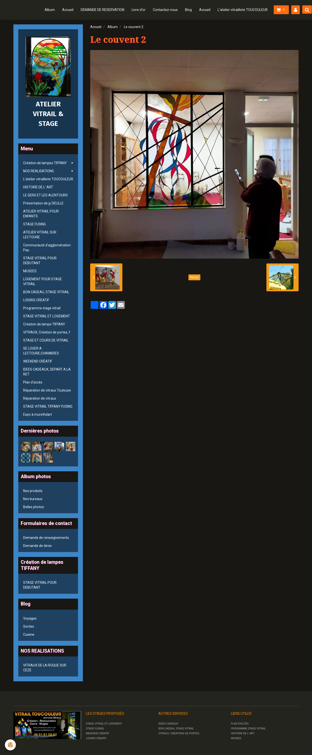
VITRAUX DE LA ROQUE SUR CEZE (44, 667)
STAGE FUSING (34, 224)
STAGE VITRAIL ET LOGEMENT (46, 316)
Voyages (30, 618)
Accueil (67, 10)
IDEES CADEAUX (168, 723)
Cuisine (28, 634)
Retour (194, 277)
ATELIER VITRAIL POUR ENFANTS (41, 213)
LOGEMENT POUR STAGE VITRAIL (42, 281)
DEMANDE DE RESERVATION (102, 10)
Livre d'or (139, 10)
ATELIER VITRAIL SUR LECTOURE (39, 234)
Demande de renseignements (46, 538)
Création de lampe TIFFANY (44, 324)
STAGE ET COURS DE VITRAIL (45, 340)
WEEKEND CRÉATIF (37, 361)
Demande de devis (37, 546)
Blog (188, 10)
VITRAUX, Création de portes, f (46, 332)
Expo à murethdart (37, 414)
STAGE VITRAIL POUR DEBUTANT (40, 260)
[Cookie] (10, 744)
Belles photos (33, 507)
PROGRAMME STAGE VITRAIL (248, 728)
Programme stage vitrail (41, 308)
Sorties (28, 626)
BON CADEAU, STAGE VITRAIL (46, 292)
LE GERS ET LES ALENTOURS (45, 195)
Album (50, 10)
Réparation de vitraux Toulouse (47, 390)
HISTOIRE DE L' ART (38, 187)
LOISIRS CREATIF (36, 300)
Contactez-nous (165, 10)
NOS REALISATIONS (38, 171)
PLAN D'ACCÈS (240, 723)
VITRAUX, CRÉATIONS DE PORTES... (179, 733)
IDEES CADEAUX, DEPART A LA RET (47, 371)
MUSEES (30, 271)
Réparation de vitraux (39, 398)
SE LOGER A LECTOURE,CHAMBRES (41, 350)
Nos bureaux (32, 499)
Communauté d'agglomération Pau (47, 247)
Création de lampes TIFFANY (45, 163)
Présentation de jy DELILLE (43, 203)
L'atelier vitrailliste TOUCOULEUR (243, 10)
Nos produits (32, 491)
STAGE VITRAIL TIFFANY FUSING (47, 406)
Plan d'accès (32, 382)
